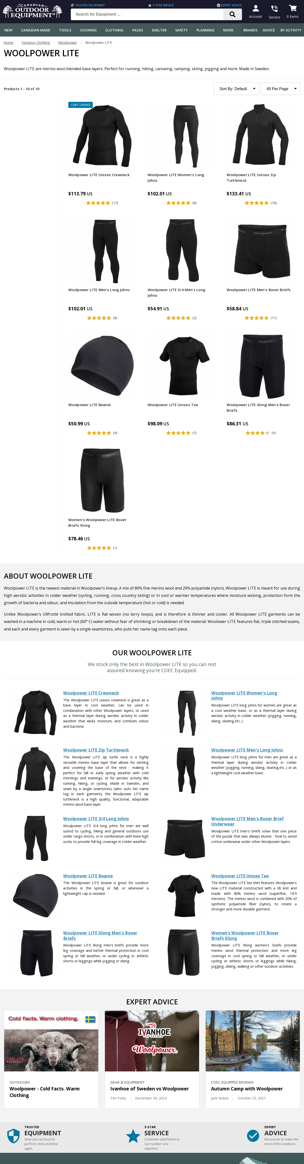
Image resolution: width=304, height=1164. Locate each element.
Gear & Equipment (108, 1066)
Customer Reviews (17, 1114)
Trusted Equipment (90, 5)
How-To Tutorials (107, 1085)
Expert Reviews (105, 1075)
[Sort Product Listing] (236, 89)
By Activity (291, 30)
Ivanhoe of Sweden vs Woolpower (149, 914)
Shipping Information (19, 1075)
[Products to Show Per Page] (280, 89)
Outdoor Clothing (36, 42)
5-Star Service (163, 5)
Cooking (88, 30)
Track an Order (14, 1085)
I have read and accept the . (155, 1021)
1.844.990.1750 (219, 1118)
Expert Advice (231, 5)
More (228, 30)
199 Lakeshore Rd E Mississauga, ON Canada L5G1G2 (232, 1112)
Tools (65, 30)
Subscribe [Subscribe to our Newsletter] (221, 1010)
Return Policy (12, 1095)
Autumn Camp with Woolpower (247, 914)
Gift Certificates (14, 1104)
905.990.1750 (261, 1118)
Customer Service (16, 1066)
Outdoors (101, 1095)
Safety (181, 30)
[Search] (232, 14)
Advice (269, 30)
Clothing (114, 30)
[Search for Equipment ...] (151, 14)
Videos (98, 1104)
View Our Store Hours (208, 1127)
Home (8, 42)
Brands (250, 30)
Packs (137, 30)
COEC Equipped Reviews (112, 1056)
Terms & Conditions (253, 1156)
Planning (205, 30)
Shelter (159, 30)
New (8, 30)
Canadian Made (35, 30)
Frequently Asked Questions (24, 1056)
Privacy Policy (177, 1021)
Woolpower (67, 42)
